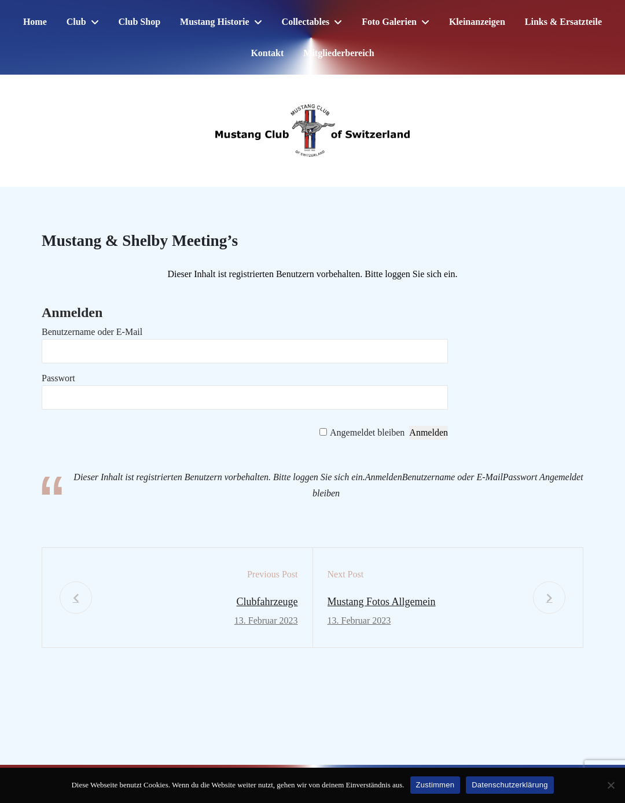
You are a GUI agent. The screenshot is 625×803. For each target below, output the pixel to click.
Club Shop (140, 22)
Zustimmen (435, 784)
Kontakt (267, 53)
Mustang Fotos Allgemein (382, 601)
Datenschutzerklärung (509, 784)
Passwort (58, 378)
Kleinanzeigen (477, 22)
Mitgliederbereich (338, 53)
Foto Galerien (389, 22)
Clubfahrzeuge (267, 601)
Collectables (306, 22)
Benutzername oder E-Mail (92, 332)
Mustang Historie (214, 22)
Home (35, 22)
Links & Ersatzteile (563, 22)
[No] (610, 785)
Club (76, 22)
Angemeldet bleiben (367, 432)
